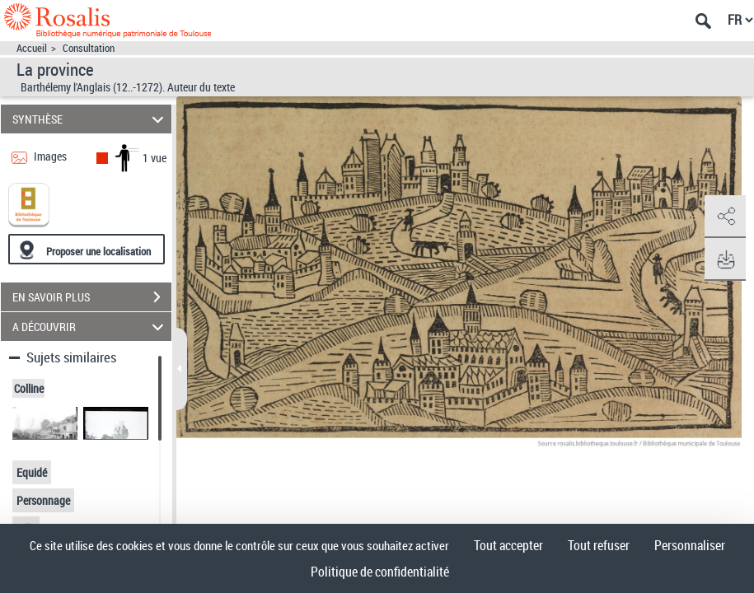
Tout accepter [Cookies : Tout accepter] (508, 545)
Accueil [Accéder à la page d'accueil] (31, 48)
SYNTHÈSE (90, 119)
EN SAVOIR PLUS (91, 297)
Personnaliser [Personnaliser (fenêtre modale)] (689, 545)
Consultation (89, 48)
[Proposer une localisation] (86, 249)
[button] (725, 216)
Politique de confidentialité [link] (380, 572)
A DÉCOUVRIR (90, 326)
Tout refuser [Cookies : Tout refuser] (599, 545)
